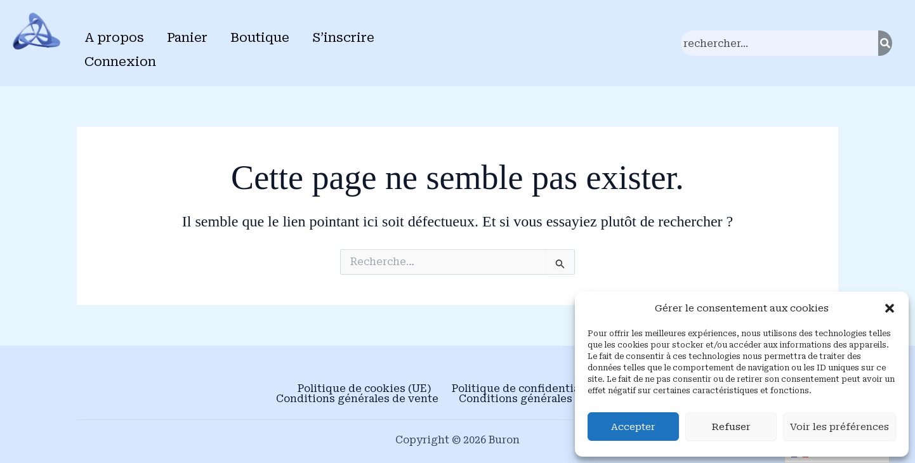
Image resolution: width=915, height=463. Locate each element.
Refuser (731, 427)
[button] (889, 308)
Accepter (633, 427)
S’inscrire (343, 37)
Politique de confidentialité (524, 389)
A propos (114, 37)
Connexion (120, 61)
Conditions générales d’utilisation (549, 399)
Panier (187, 37)
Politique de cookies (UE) (364, 389)
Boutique (259, 37)
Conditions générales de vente (357, 399)
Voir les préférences (839, 427)
